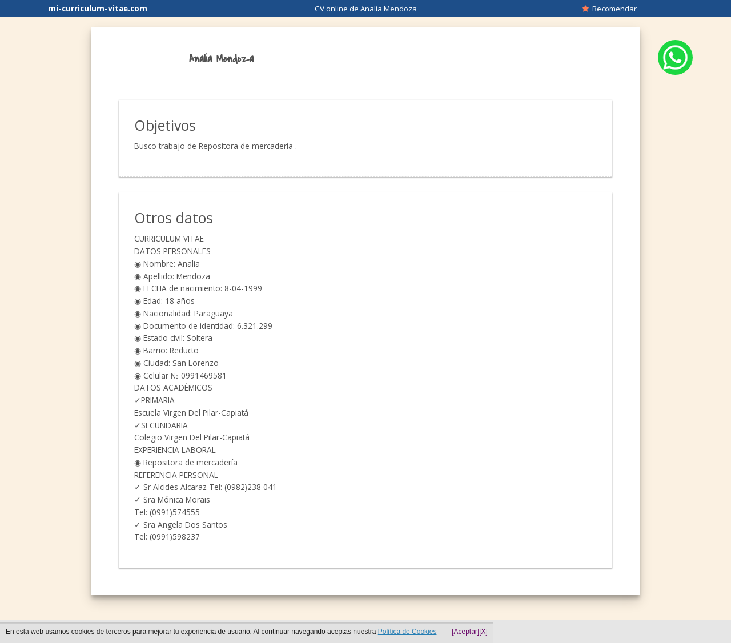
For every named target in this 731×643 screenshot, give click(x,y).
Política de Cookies (407, 632)
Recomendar (609, 8)
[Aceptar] (465, 632)
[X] (483, 632)
